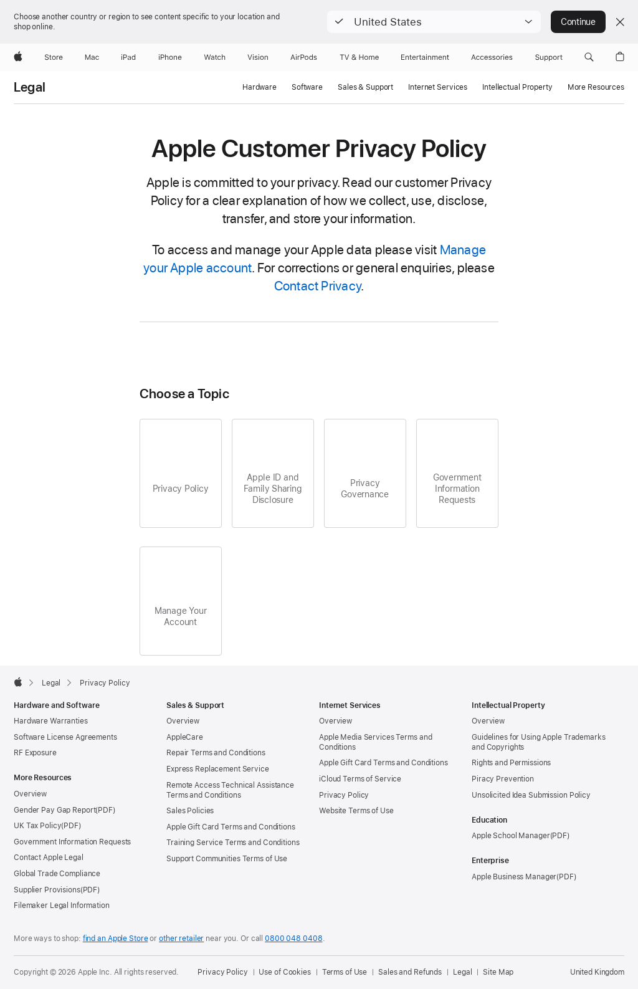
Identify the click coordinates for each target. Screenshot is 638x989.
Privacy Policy (344, 795)
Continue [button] (578, 22)
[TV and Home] (359, 57)
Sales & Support (365, 87)
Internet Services (437, 87)
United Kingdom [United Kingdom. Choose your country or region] (597, 972)
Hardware (259, 87)
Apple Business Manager (514, 876)
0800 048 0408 (293, 938)
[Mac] (92, 57)
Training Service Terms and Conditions (233, 842)
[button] (434, 22)
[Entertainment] (425, 57)
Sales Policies (190, 810)
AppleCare (184, 737)
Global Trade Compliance (57, 873)
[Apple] (18, 57)
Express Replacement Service (217, 769)
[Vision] (258, 57)
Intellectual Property (517, 87)
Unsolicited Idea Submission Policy (531, 795)
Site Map (498, 972)
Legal (29, 87)
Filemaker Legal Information (62, 905)
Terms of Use (345, 972)
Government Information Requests (72, 842)
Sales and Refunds (410, 972)
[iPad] (128, 57)
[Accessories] (492, 57)
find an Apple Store (115, 938)
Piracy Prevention (503, 779)
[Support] (549, 57)
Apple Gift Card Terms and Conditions (230, 827)
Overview (30, 794)
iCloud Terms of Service (360, 779)
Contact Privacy (317, 286)
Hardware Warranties (51, 721)
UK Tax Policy (37, 825)
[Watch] (215, 57)
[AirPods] (303, 57)
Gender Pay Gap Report (54, 810)
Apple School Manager (511, 835)
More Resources (596, 87)
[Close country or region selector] (620, 21)
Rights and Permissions (511, 762)
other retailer (181, 938)
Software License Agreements (65, 737)
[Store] (53, 57)
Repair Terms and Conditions (215, 752)
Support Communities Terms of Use (226, 858)
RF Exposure (35, 752)
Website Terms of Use (356, 810)
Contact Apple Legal (48, 857)
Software (307, 87)
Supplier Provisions (47, 890)
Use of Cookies (284, 972)
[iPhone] (170, 57)
